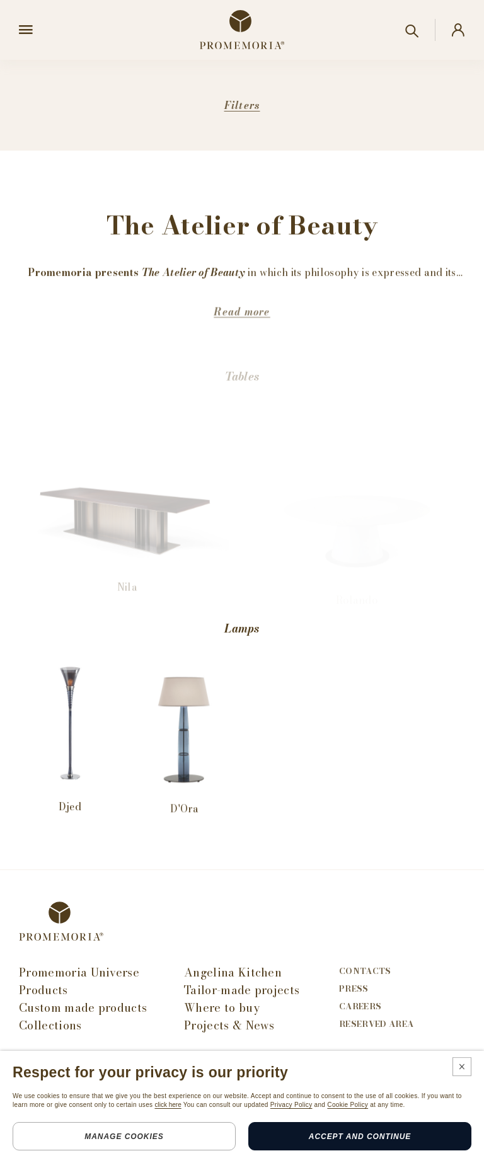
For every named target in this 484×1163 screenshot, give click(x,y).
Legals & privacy (57, 1147)
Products (43, 990)
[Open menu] (26, 30)
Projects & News (229, 1025)
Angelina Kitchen (233, 972)
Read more (242, 332)
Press (354, 989)
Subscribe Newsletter (72, 1065)
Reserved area (376, 1024)
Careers (360, 1006)
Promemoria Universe (79, 972)
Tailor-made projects (241, 990)
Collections (50, 1025)
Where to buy (222, 1008)
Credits (203, 1147)
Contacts (365, 971)
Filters (242, 105)
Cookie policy (140, 1147)
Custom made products (83, 1008)
